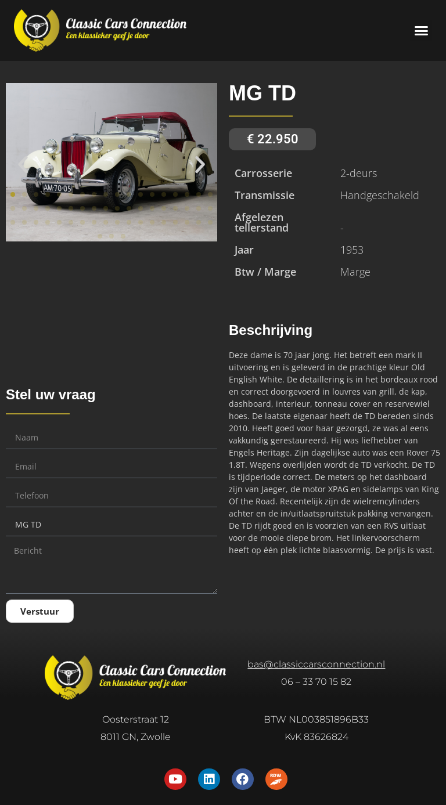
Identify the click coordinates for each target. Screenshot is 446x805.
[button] (421, 31)
